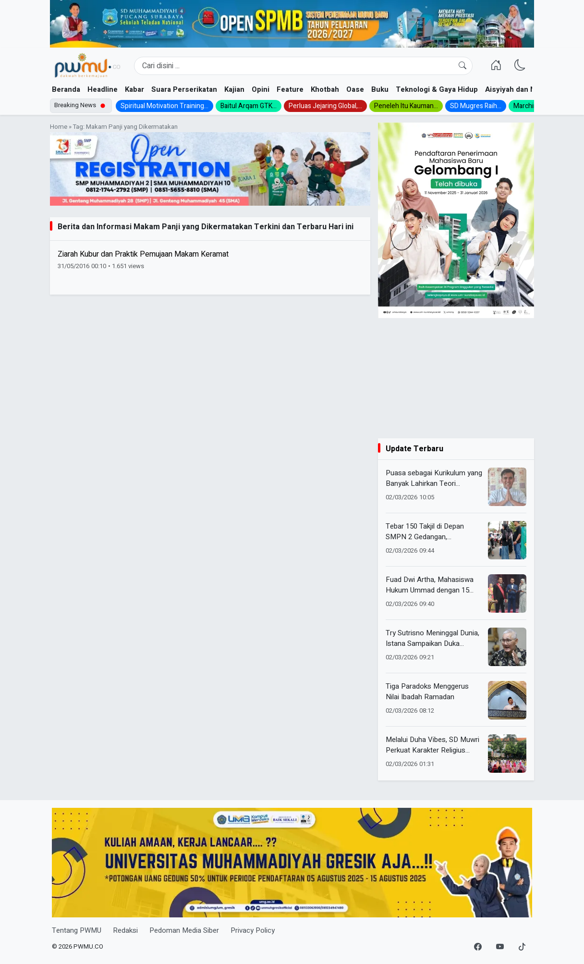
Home (58, 127)
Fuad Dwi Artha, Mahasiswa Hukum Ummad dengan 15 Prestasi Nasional (430, 585)
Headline (102, 89)
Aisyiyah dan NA (512, 89)
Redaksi (125, 930)
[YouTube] (500, 947)
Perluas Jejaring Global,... (325, 106)
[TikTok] (522, 947)
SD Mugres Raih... (475, 106)
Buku (380, 89)
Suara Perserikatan (184, 89)
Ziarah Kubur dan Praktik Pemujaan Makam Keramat (143, 254)
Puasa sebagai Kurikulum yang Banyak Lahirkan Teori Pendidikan (434, 478)
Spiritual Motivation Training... (164, 106)
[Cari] (462, 66)
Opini (260, 89)
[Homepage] (87, 65)
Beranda (66, 89)
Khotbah (325, 89)
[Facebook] (478, 947)
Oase (355, 89)
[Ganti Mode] (520, 66)
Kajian (234, 89)
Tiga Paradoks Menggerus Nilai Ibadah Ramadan (427, 692)
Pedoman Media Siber (184, 930)
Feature (290, 89)
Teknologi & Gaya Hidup (437, 89)
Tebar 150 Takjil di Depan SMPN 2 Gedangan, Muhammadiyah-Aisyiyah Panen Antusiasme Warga (427, 532)
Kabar (134, 89)
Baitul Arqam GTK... (248, 106)
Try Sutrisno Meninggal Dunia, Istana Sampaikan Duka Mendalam (432, 638)
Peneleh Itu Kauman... (406, 106)
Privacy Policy (253, 930)
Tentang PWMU (76, 930)
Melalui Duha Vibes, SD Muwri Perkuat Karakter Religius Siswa (432, 745)
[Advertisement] (456, 378)
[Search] (303, 66)
